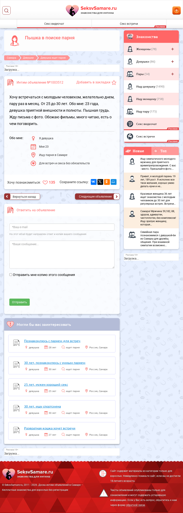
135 (52, 182)
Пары (140, 74)
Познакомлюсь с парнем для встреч (52, 341)
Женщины (143, 49)
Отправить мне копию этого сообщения (44, 275)
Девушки (143, 61)
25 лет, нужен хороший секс (46, 384)
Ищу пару (143, 111)
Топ (160, 150)
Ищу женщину (146, 99)
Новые (134, 151)
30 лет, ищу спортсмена (42, 406)
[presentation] (40, 290)
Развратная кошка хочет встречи (49, 428)
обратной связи (135, 505)
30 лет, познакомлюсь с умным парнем (54, 362)
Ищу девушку (146, 86)
